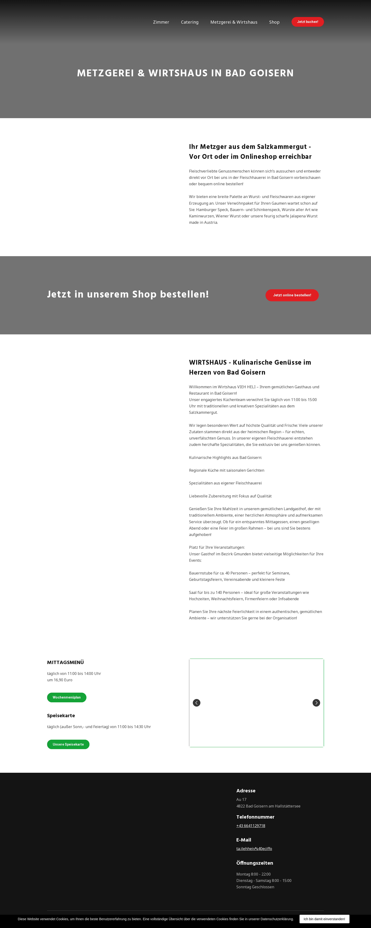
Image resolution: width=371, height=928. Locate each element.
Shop (274, 22)
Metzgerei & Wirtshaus (233, 22)
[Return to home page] (63, 22)
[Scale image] (256, 703)
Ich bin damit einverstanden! (324, 919)
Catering (190, 22)
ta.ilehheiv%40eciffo (254, 848)
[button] (308, 22)
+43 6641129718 (250, 825)
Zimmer (161, 22)
